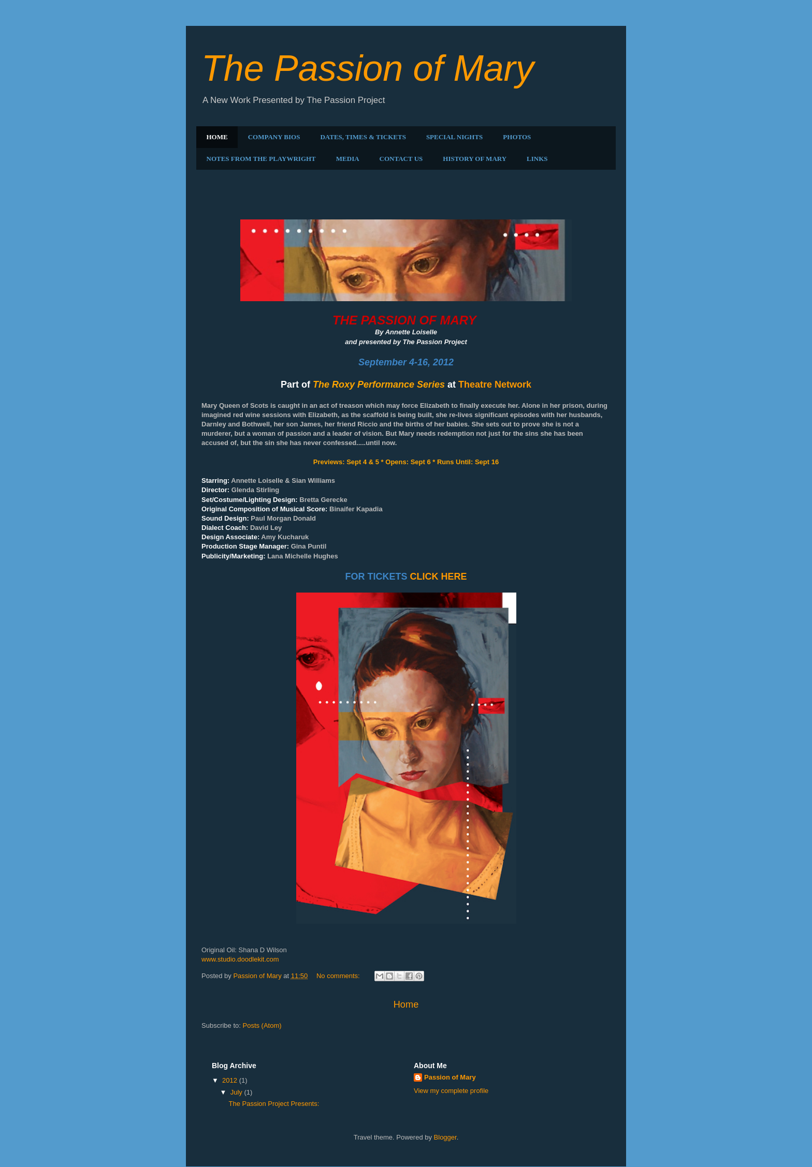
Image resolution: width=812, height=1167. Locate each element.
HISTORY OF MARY (474, 159)
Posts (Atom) (262, 1025)
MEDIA (347, 159)
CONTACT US (401, 159)
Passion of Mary (450, 1077)
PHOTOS (517, 137)
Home (406, 1004)
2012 (230, 1080)
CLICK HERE (438, 576)
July (237, 1092)
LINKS (537, 159)
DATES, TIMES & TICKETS (362, 137)
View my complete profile (451, 1091)
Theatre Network (494, 384)
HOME (217, 137)
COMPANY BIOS (274, 137)
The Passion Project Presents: (261, 207)
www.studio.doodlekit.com (240, 959)
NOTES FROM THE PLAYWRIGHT (261, 159)
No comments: (338, 976)
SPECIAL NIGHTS (454, 137)
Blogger (445, 1137)
